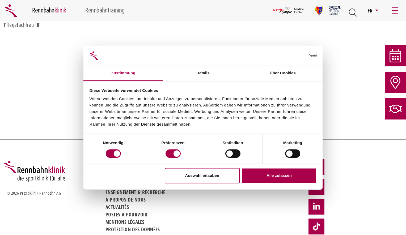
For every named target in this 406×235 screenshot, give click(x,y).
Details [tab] (203, 73)
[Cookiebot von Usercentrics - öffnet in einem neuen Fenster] (293, 55)
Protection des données (132, 229)
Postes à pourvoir (126, 214)
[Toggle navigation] (395, 10)
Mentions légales (124, 222)
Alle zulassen (279, 175)
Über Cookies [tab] (283, 73)
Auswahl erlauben (202, 175)
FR (371, 10)
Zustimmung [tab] (123, 73)
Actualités (117, 207)
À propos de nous (125, 199)
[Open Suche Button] (353, 12)
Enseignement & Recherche (135, 192)
